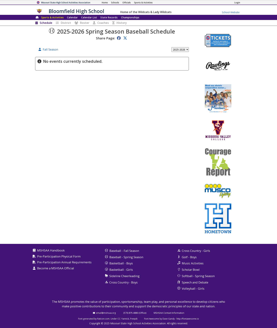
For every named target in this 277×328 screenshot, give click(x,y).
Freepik (133, 318)
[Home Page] (104, 2)
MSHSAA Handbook (51, 250)
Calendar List (89, 17)
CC (118, 318)
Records (108, 17)
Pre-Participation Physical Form (59, 256)
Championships (130, 17)
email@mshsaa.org (106, 312)
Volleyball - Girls (193, 288)
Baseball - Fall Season (124, 251)
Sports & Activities (52, 17)
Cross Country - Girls (196, 251)
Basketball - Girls (121, 270)
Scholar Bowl (191, 270)
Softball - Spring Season (198, 276)
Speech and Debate (195, 282)
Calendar (72, 17)
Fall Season (50, 49)
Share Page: (105, 38)
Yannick (125, 318)
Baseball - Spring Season (126, 257)
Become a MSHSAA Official (55, 268)
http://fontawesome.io (187, 318)
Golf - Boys (189, 257)
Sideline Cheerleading (124, 276)
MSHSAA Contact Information (169, 312)
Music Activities (193, 263)
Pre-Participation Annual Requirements (64, 262)
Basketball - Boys (121, 263)
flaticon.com (103, 318)
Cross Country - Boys (123, 282)
